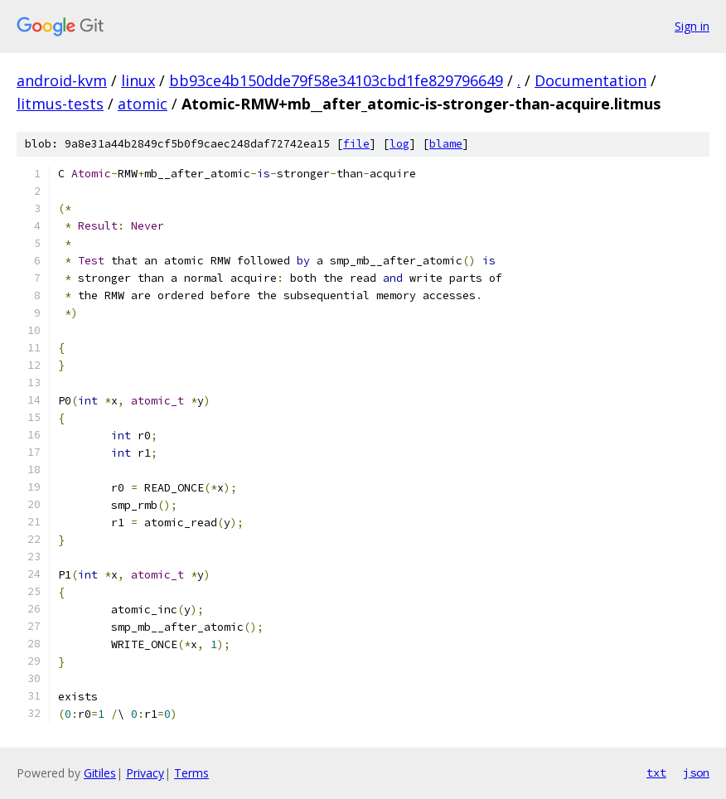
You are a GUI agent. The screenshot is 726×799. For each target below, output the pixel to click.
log (399, 144)
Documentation (590, 80)
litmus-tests (60, 104)
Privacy (145, 773)
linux (138, 80)
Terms (191, 773)
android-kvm (62, 80)
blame (445, 144)
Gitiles (100, 773)
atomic (142, 104)
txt (656, 772)
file (356, 144)
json (696, 772)
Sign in (692, 26)
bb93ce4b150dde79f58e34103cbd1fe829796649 (336, 80)
